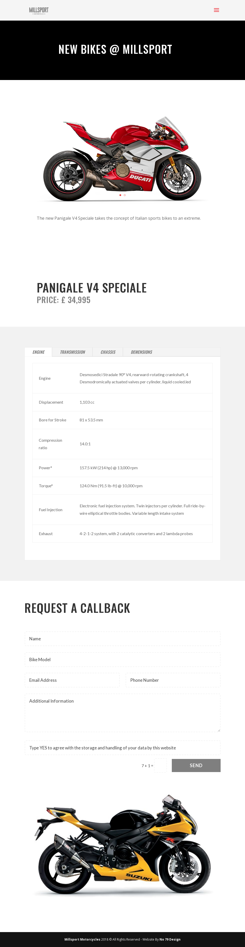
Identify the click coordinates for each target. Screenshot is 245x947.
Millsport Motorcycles (82, 939)
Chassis (107, 352)
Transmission (72, 352)
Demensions (141, 352)
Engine (38, 352)
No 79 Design (170, 939)
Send (196, 765)
